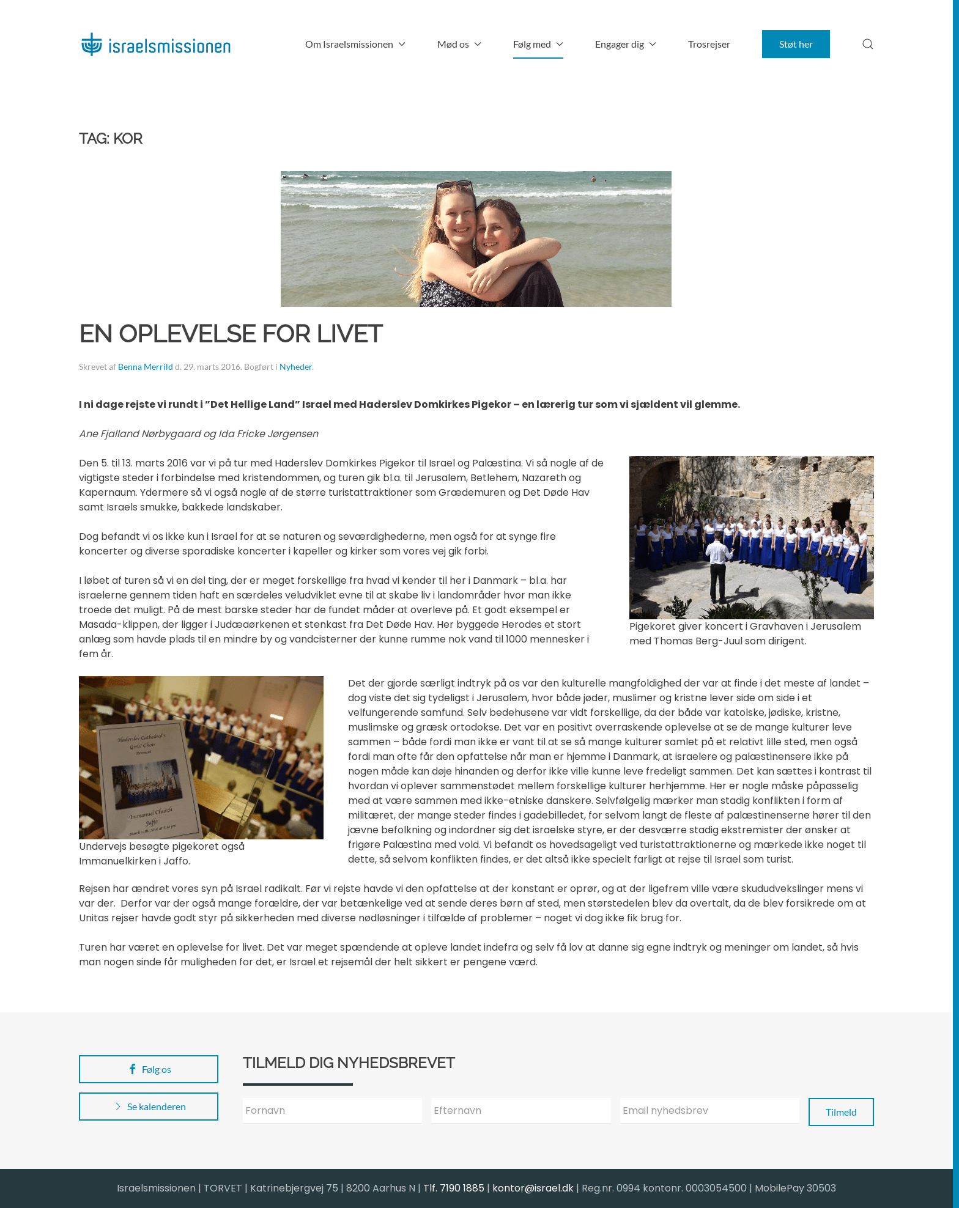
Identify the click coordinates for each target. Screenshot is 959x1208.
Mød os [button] (459, 44)
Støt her (796, 44)
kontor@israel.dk (533, 1188)
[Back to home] (155, 44)
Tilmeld (841, 1112)
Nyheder (296, 366)
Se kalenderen (149, 1106)
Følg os (149, 1069)
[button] (868, 44)
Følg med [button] (538, 44)
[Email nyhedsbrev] (709, 1111)
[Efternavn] (520, 1111)
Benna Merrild (145, 366)
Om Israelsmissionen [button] (355, 44)
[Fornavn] (332, 1111)
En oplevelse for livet (230, 333)
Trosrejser (709, 44)
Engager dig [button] (625, 44)
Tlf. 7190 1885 (453, 1188)
